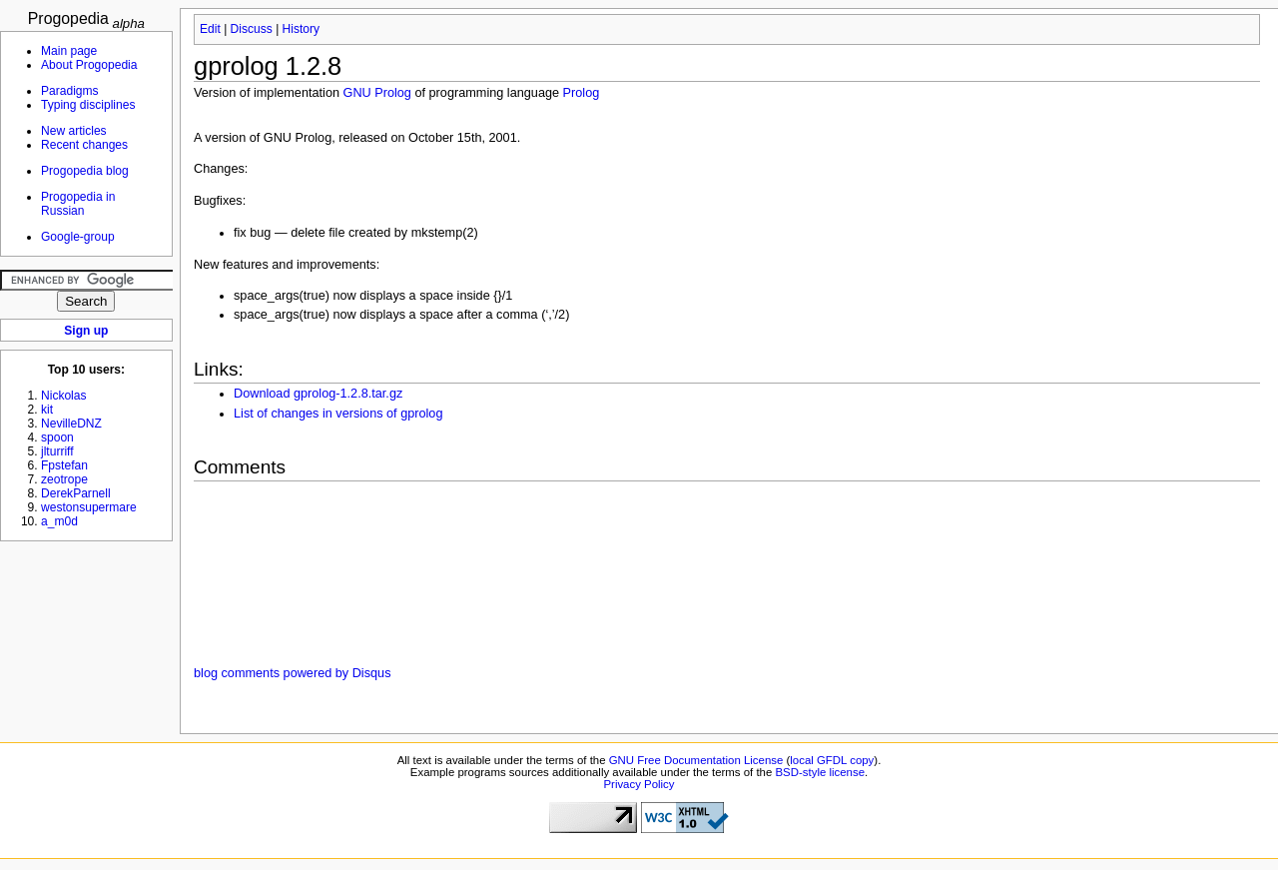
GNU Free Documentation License (696, 760)
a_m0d (59, 521)
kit (47, 410)
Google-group (78, 237)
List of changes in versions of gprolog (338, 414)
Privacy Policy (638, 784)
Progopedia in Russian (78, 204)
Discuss (252, 29)
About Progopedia (89, 65)
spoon (57, 437)
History (301, 29)
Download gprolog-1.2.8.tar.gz (318, 394)
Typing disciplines (88, 105)
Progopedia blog (85, 171)
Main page (69, 51)
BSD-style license (821, 772)
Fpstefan (64, 465)
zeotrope (64, 479)
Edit (210, 29)
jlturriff (57, 451)
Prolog (581, 93)
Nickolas (64, 396)
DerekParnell (76, 493)
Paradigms (70, 91)
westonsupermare (89, 507)
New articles (74, 131)
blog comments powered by (292, 673)
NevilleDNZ (71, 424)
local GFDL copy (832, 760)
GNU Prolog (377, 93)
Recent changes (84, 145)
